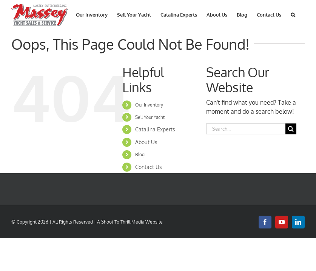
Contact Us (148, 167)
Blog (140, 154)
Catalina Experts (155, 129)
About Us (146, 142)
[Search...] (245, 128)
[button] (293, 14)
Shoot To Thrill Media (122, 222)
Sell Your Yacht (150, 117)
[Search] (290, 128)
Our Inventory (149, 105)
